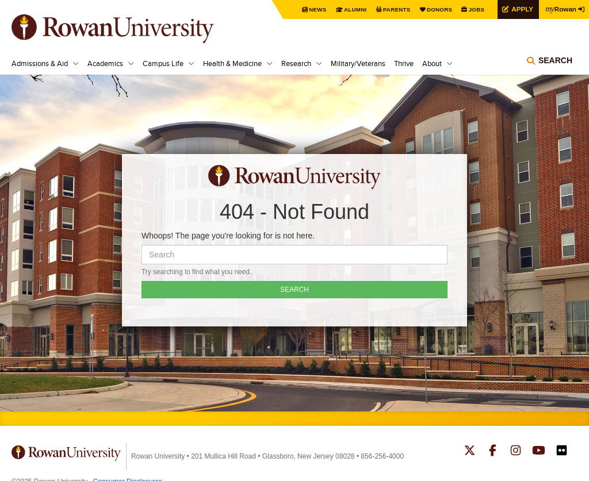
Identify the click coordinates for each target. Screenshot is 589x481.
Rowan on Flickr (561, 451)
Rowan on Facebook (492, 451)
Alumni (353, 9)
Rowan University (129, 28)
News (315, 9)
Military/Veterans (358, 63)
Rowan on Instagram (515, 451)
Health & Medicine (232, 63)
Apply (521, 9)
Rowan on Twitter (469, 451)
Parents (394, 9)
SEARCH (294, 290)
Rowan (560, 8)
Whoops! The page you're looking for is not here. (228, 235)
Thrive (404, 63)
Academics (105, 63)
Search (555, 60)
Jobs (475, 9)
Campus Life (163, 63)
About (432, 63)
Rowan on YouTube (538, 451)
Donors (438, 9)
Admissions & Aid (40, 63)
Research (296, 63)
